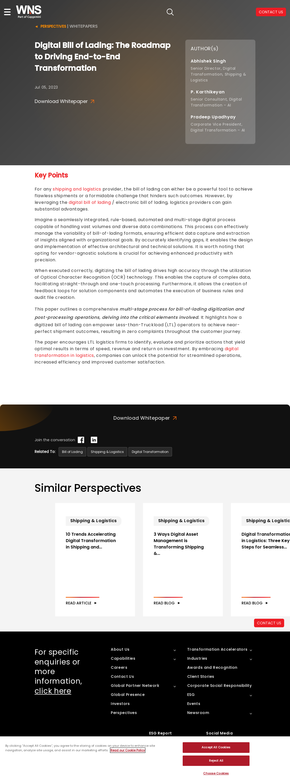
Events (193, 703)
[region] (145, 760)
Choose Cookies (216, 773)
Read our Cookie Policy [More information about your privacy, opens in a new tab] (128, 750)
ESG (191, 694)
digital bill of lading (90, 202)
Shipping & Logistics (107, 451)
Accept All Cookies (216, 747)
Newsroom (198, 713)
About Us (120, 649)
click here (53, 691)
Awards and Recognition (212, 667)
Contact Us (122, 676)
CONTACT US (271, 12)
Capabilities (123, 658)
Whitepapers (84, 26)
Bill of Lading (72, 451)
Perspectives (53, 26)
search (170, 12)
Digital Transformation (150, 451)
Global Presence (128, 694)
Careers (119, 667)
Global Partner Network (135, 685)
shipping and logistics (77, 189)
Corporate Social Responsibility (219, 685)
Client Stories (200, 676)
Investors (120, 703)
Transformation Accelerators (217, 649)
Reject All (216, 760)
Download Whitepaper (64, 101)
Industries (197, 658)
